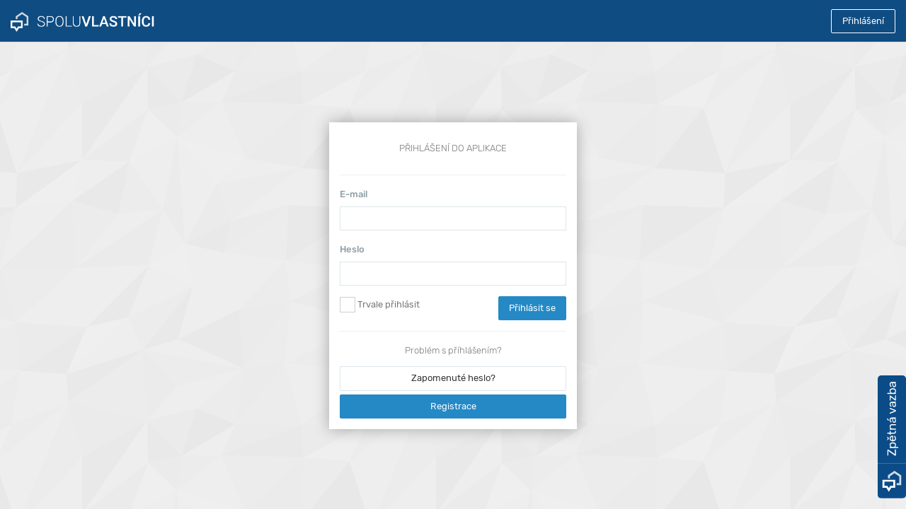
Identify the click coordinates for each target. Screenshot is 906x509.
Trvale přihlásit (380, 304)
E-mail (353, 194)
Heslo (352, 249)
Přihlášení (863, 21)
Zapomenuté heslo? (453, 378)
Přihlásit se (532, 308)
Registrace (453, 406)
